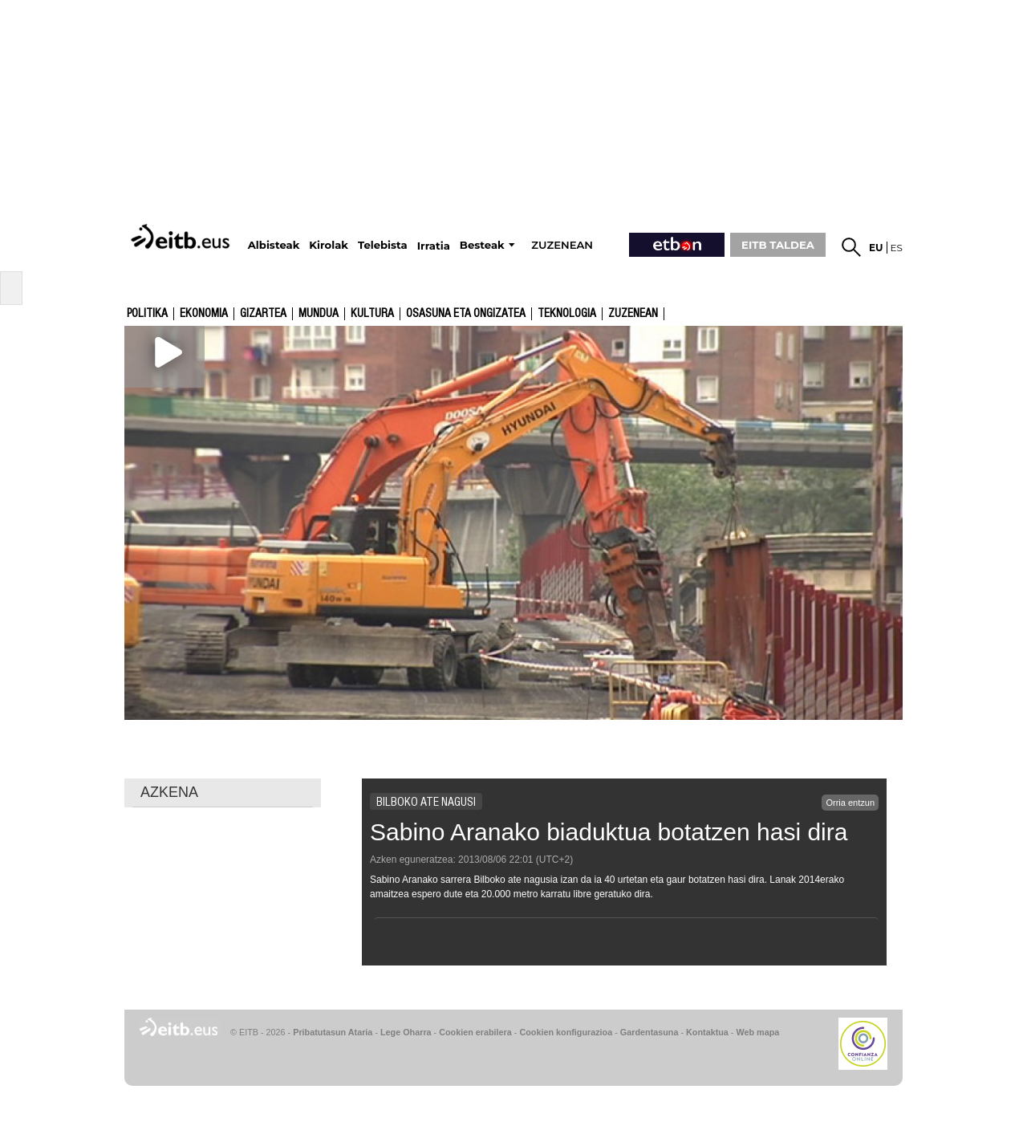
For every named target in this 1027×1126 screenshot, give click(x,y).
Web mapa (757, 1032)
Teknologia (567, 313)
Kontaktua (707, 1032)
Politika (147, 313)
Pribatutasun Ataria (332, 1032)
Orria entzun (850, 802)
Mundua (318, 313)
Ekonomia (204, 313)
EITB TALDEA (777, 244)
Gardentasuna (649, 1032)
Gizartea (263, 313)
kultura (372, 313)
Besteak (482, 245)
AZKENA (169, 792)
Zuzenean (633, 313)
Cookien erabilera (475, 1032)
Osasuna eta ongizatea (466, 313)
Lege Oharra (406, 1032)
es (897, 248)
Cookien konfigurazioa (565, 1032)
